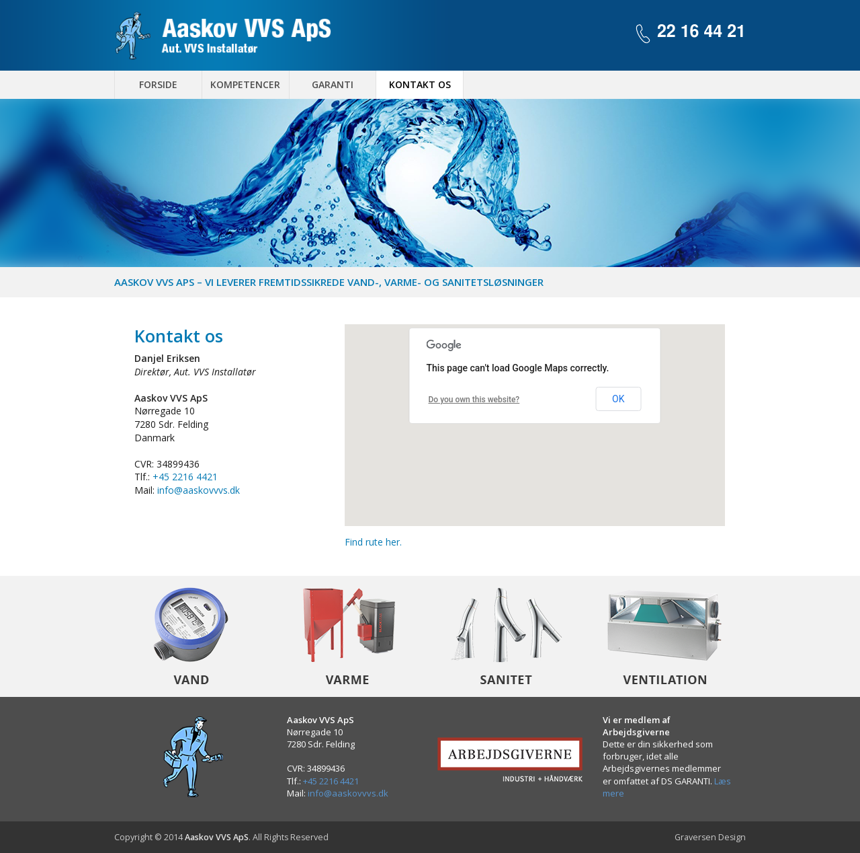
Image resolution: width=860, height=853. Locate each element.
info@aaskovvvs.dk (198, 490)
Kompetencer (245, 84)
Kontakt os (420, 84)
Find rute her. (373, 541)
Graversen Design (710, 837)
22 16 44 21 (701, 32)
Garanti (332, 84)
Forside (158, 84)
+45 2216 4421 (185, 476)
